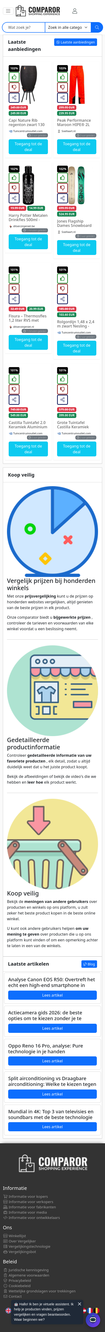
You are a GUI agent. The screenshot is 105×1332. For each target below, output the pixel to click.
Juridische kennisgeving (26, 1269)
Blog (89, 964)
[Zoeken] (97, 27)
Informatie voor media (25, 1212)
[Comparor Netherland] (37, 11)
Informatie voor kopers (25, 1196)
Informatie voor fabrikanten (29, 1207)
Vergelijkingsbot (19, 1251)
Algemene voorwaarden (26, 1275)
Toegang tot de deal (28, 146)
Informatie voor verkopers (28, 1201)
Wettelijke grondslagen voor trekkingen (39, 1291)
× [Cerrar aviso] (79, 1304)
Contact (12, 1296)
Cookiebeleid (17, 1285)
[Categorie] (68, 27)
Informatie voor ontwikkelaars (31, 1217)
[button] (8, 11)
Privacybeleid (17, 1280)
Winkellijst (14, 1235)
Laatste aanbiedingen (75, 42)
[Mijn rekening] (74, 10)
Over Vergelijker (19, 1241)
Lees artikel (52, 995)
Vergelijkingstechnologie (26, 1246)
